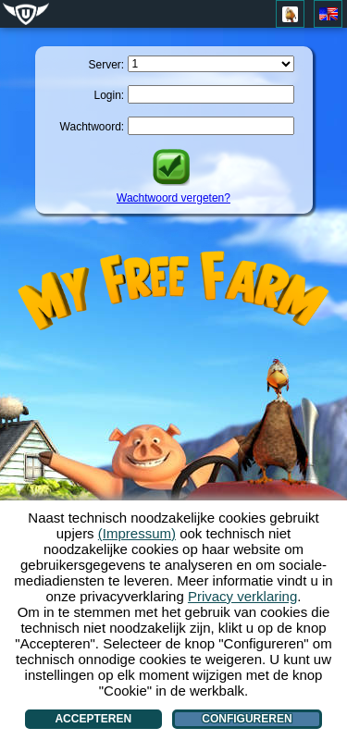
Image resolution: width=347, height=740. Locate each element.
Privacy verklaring (242, 596)
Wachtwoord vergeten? (173, 197)
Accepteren (93, 718)
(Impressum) (137, 533)
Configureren (246, 718)
